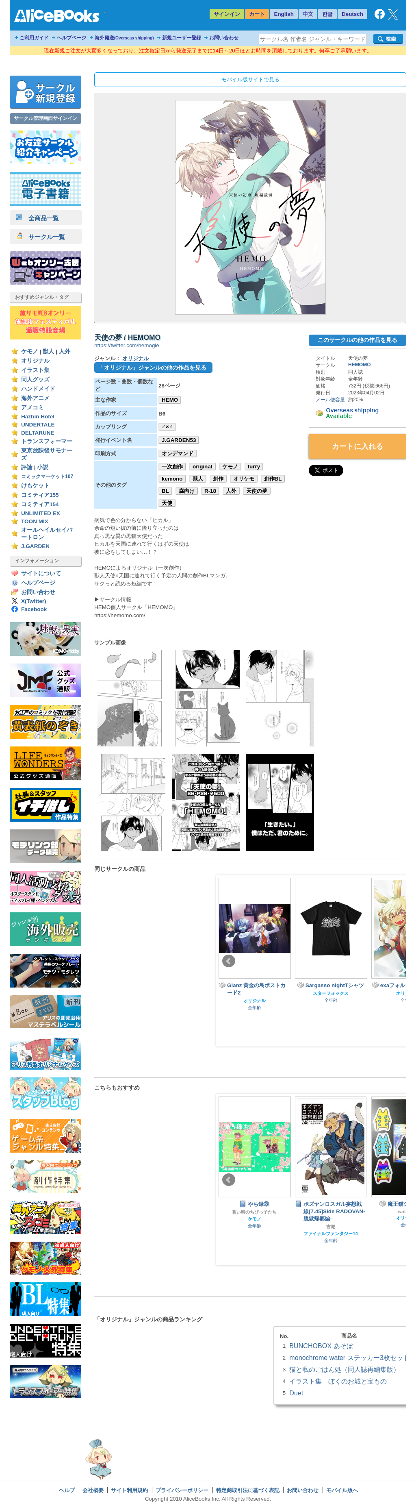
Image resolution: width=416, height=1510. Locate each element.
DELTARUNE (37, 433)
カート (257, 14)
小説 (42, 467)
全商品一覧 (37, 218)
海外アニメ (35, 398)
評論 (26, 467)
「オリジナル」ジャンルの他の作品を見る (152, 367)
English (284, 14)
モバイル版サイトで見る (250, 79)
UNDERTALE (38, 425)
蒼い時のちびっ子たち (254, 1212)
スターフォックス (331, 993)
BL (165, 491)
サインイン (227, 14)
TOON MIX (34, 521)
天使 (167, 503)
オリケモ (243, 479)
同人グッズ (35, 379)
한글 (327, 14)
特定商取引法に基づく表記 (248, 1490)
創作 (218, 479)
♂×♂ (167, 427)
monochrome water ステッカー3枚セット (349, 1357)
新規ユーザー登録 (181, 38)
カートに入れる (357, 446)
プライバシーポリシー (182, 1490)
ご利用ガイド (34, 38)
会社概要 (93, 1490)
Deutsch (352, 14)
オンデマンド (177, 453)
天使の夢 (256, 491)
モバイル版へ (342, 1490)
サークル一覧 (40, 236)
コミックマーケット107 (47, 476)
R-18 (210, 491)
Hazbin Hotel (37, 416)
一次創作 (172, 466)
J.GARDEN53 (179, 440)
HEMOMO (359, 365)
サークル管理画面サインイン (45, 118)
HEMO (170, 400)
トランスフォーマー (46, 441)
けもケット (35, 486)
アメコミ (32, 408)
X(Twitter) (33, 601)
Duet (296, 1393)
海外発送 (124, 38)
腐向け (187, 491)
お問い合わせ (223, 38)
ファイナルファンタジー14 (330, 1233)
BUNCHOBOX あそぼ (321, 1345)
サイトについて (41, 573)
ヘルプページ (71, 38)
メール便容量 (330, 400)
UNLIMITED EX (40, 513)
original (202, 466)
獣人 (48, 351)
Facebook (34, 609)
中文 (308, 14)
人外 (64, 351)
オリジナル (35, 361)
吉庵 (330, 1226)
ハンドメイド (38, 389)
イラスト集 (35, 370)
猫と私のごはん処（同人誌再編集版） (344, 1369)
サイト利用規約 (129, 1490)
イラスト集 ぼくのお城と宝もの (338, 1381)
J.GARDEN (35, 546)
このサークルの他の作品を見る (357, 340)
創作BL (273, 479)
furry (254, 466)
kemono (172, 479)
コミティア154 (40, 504)
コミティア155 (40, 495)
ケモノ (29, 351)
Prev (228, 961)
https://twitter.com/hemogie (126, 345)
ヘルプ (67, 1490)
